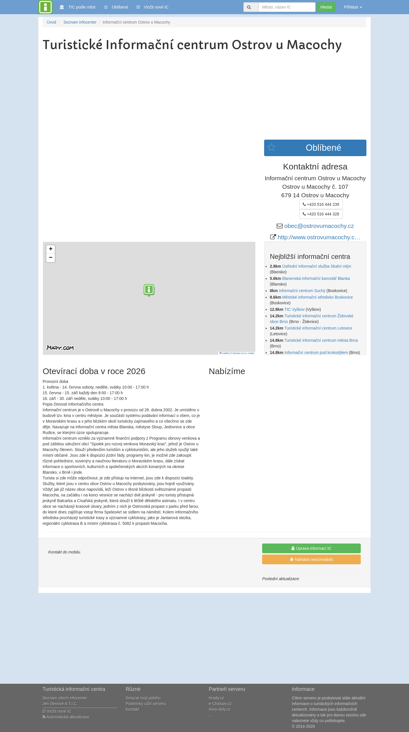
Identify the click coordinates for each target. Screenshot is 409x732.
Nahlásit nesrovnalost (311, 559)
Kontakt (132, 709)
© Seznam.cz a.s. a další (242, 353)
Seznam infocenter (80, 22)
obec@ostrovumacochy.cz (319, 226)
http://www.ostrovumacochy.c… (319, 237)
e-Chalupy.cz (220, 703)
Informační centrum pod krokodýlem (316, 352)
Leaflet (224, 353)
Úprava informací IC (311, 548)
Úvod (51, 22)
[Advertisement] (204, 97)
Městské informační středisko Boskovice (317, 297)
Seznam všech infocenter (65, 698)
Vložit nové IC (152, 6)
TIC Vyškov (294, 309)
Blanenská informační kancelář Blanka (316, 278)
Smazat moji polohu (143, 698)
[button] (149, 291)
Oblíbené (116, 7)
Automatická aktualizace (66, 717)
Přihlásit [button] (353, 7)
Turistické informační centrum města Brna (321, 340)
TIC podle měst (77, 6)
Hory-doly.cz (220, 709)
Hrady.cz (216, 698)
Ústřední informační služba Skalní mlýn (316, 266)
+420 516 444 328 (321, 214)
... (210, 715)
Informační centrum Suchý (302, 290)
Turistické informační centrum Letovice (318, 328)
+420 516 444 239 (321, 204)
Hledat (326, 7)
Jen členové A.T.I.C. (60, 703)
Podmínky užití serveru (146, 703)
